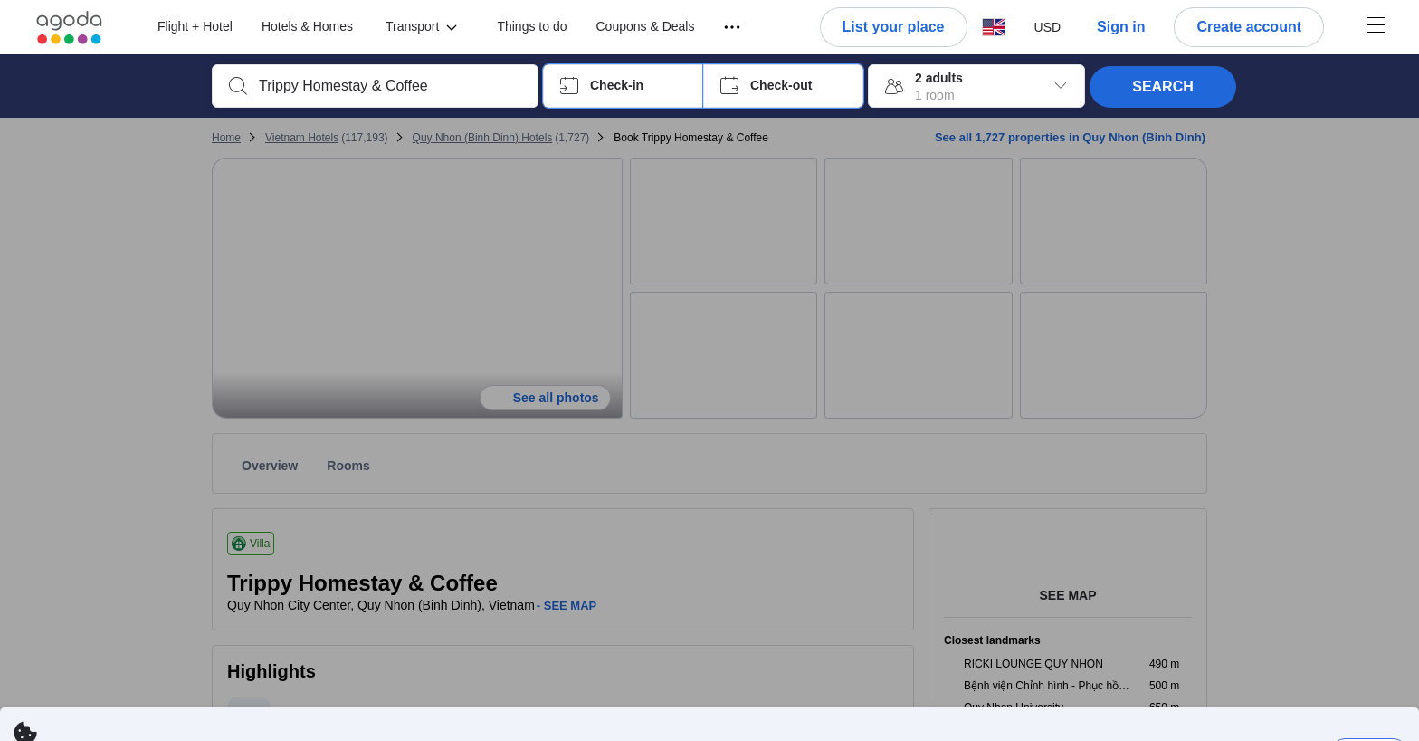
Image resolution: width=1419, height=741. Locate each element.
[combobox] (389, 86)
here (978, 722)
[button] (623, 86)
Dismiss (1369, 696)
